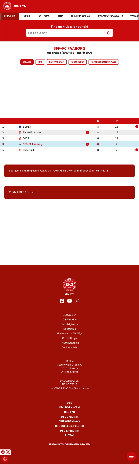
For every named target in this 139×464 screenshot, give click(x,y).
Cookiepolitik (69, 347)
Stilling (27, 62)
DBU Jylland (69, 417)
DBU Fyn (69, 412)
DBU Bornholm (69, 407)
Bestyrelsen (69, 315)
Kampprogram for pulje (103, 62)
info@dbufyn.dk (69, 381)
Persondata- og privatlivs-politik (69, 445)
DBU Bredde (70, 320)
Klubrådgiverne (69, 324)
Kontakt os (69, 329)
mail (79, 171)
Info (40, 62)
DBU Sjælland (69, 431)
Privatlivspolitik (69, 343)
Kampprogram (56, 62)
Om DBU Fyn (69, 338)
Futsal (69, 435)
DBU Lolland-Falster (69, 426)
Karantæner (77, 62)
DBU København (69, 421)
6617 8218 (102, 171)
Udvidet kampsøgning (110, 16)
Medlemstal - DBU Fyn (69, 334)
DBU (69, 403)
